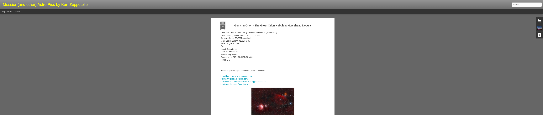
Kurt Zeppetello (286, 22)
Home (17, 11)
